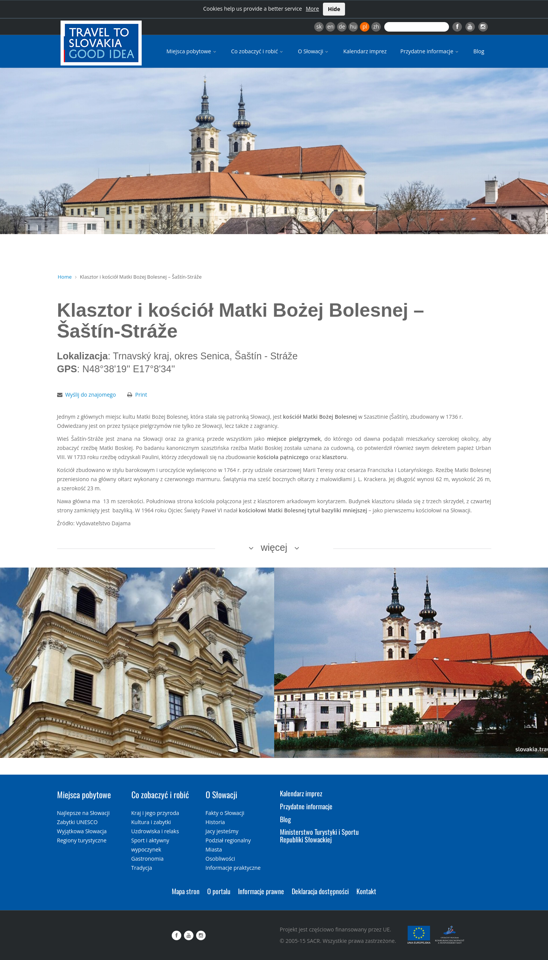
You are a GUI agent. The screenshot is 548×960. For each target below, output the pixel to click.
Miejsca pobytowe (191, 51)
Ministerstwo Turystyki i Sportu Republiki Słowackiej (319, 835)
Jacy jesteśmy (222, 831)
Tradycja (141, 867)
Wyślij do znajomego (90, 394)
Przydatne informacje (430, 51)
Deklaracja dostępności (320, 891)
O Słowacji (313, 51)
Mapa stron (186, 891)
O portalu (218, 891)
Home (65, 276)
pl (365, 26)
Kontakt (366, 891)
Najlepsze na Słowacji (83, 812)
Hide (334, 9)
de (342, 26)
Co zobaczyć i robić (257, 51)
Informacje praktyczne (233, 867)
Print (141, 394)
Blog (478, 51)
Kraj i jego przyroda (155, 812)
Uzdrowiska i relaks (155, 831)
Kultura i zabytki (151, 822)
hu (353, 26)
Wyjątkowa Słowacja (82, 831)
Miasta (214, 849)
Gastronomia (147, 858)
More (312, 8)
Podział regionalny (228, 840)
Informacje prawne (261, 891)
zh (376, 26)
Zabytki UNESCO (77, 822)
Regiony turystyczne (82, 840)
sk (319, 26)
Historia (215, 822)
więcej (274, 547)
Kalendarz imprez (365, 51)
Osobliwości (220, 858)
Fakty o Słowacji (225, 812)
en (330, 26)
